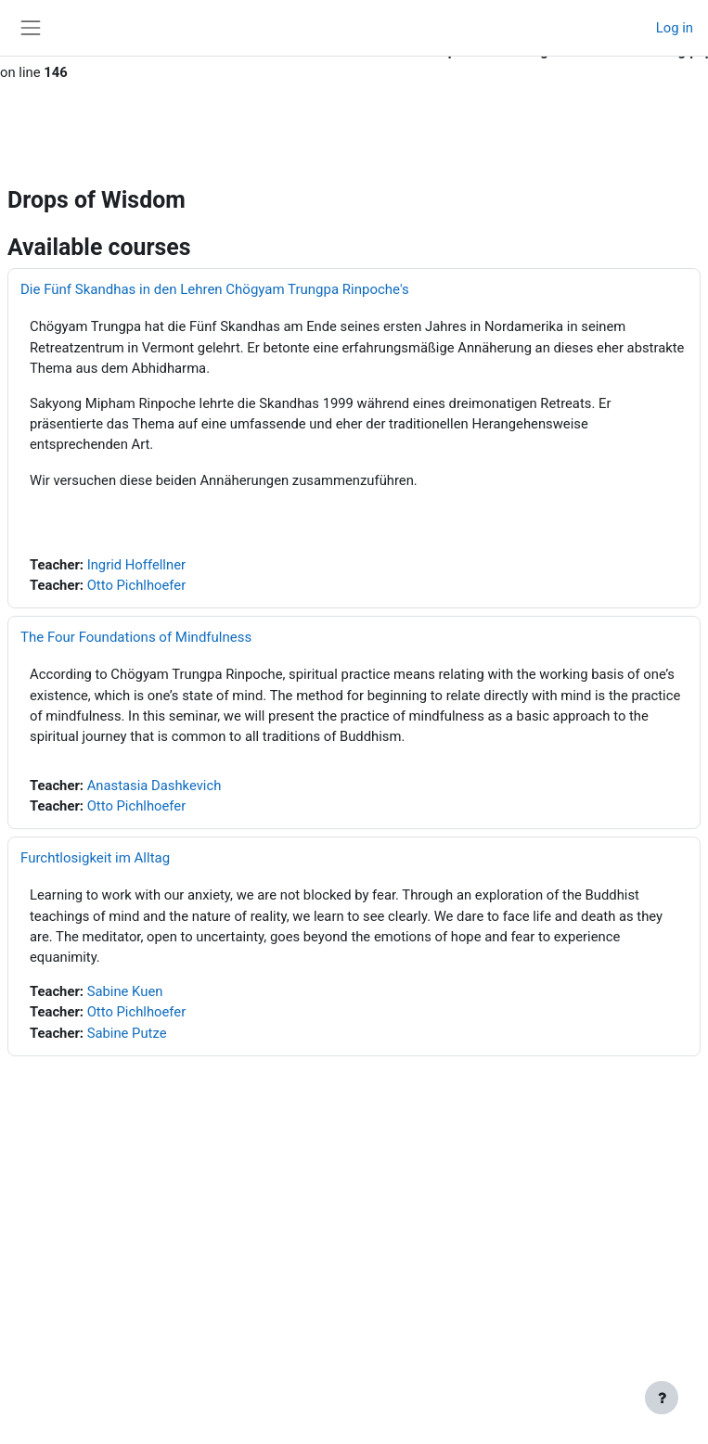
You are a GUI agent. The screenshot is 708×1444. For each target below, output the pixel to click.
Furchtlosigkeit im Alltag (95, 858)
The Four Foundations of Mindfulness (135, 637)
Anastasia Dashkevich (154, 785)
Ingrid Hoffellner (136, 564)
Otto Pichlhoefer (137, 585)
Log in (674, 27)
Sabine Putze (127, 1033)
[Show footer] (661, 1397)
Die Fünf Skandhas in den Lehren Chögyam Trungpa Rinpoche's (214, 289)
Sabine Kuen (125, 991)
